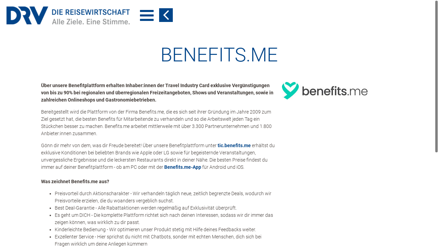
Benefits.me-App (182, 167)
